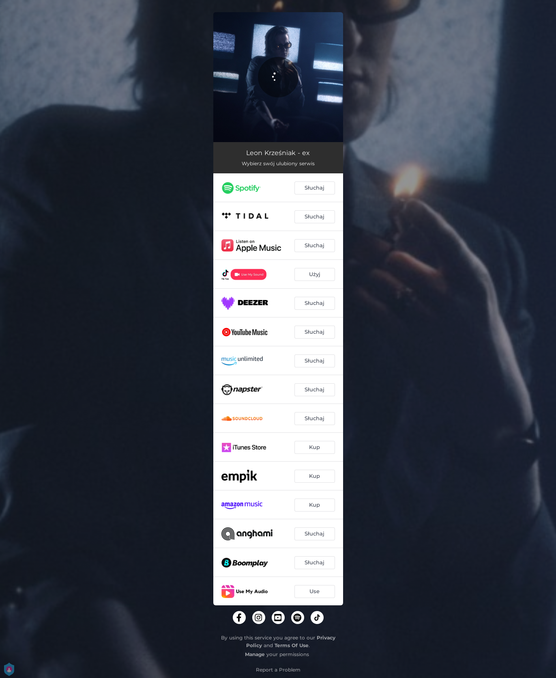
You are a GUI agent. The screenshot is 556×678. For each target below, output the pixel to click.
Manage (255, 654)
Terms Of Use (292, 645)
